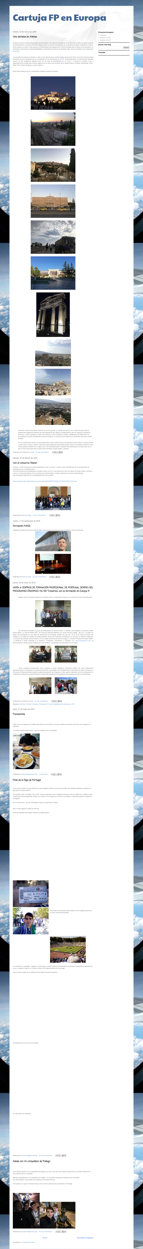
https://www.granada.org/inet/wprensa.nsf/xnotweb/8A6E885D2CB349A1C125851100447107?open (45, 481)
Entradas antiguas (85, 1238)
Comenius (103, 35)
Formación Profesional (39, 704)
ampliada (16, 51)
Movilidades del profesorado (62, 704)
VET (73, 704)
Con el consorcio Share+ (25, 463)
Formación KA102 (21, 526)
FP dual (49, 704)
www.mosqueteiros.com (83, 640)
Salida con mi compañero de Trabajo (31, 1161)
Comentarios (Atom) (28, 1242)
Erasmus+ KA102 (25, 704)
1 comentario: (43, 774)
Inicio (44, 1238)
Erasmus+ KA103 (105, 40)
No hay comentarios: (42, 452)
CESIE (62, 59)
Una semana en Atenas (25, 37)
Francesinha (19, 714)
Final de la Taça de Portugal (27, 780)
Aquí (83, 49)
